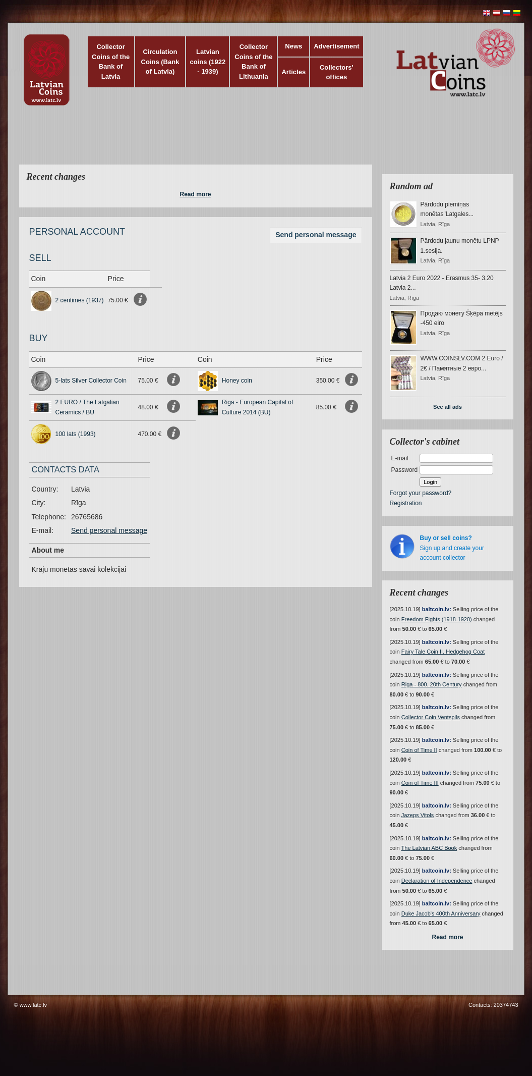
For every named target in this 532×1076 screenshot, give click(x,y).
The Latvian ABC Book (429, 848)
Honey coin (237, 380)
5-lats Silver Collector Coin (91, 380)
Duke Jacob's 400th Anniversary (441, 913)
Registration (406, 503)
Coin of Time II (419, 750)
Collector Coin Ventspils (430, 717)
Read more (195, 194)
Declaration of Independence (436, 881)
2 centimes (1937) (79, 300)
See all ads (447, 407)
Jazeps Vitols (417, 815)
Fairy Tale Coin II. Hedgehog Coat (443, 652)
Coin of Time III (420, 783)
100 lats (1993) (75, 434)
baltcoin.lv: (436, 609)
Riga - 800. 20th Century (431, 684)
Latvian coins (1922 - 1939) (207, 61)
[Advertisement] (263, 141)
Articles (293, 72)
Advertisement (336, 46)
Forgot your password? (421, 493)
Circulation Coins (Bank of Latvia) (160, 61)
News (293, 46)
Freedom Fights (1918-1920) (436, 619)
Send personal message (315, 235)
